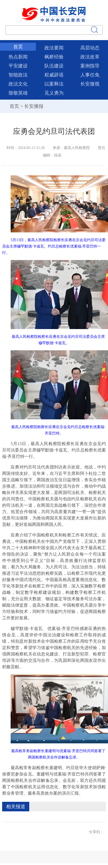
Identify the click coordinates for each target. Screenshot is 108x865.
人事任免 (89, 75)
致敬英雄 (18, 93)
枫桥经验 (54, 56)
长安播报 (33, 106)
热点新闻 (18, 56)
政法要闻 (54, 47)
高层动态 (89, 47)
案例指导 (89, 66)
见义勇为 (54, 93)
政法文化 (18, 84)
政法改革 (89, 56)
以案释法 (54, 84)
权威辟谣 (54, 75)
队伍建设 (54, 66)
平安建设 (18, 66)
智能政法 (18, 75)
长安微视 (89, 84)
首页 (18, 46)
